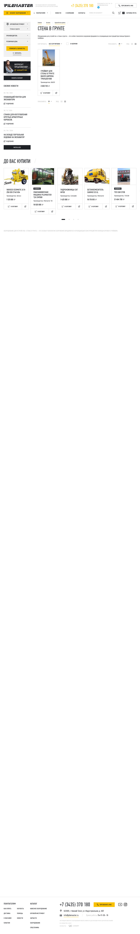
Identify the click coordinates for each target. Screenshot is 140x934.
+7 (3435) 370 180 (82, 5)
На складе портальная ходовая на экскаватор (14, 135)
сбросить (17, 53)
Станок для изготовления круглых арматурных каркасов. (15, 117)
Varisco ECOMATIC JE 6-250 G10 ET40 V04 (16, 190)
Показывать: (112, 44)
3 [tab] (73, 219)
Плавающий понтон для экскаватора (15, 98)
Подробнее (9, 104)
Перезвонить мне (104, 905)
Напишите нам (20, 70)
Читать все (17, 147)
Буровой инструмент (17, 24)
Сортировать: (42, 44)
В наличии (71, 44)
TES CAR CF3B (119, 192)
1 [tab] (63, 219)
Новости (58, 13)
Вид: (127, 44)
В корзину (45, 93)
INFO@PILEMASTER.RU (102, 5)
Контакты (81, 13)
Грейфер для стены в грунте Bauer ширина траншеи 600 (47, 75)
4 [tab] (78, 219)
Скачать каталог (17, 78)
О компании (70, 13)
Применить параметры (17, 48)
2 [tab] (69, 219)
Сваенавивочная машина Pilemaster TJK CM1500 (42, 195)
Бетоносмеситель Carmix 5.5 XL (95, 190)
